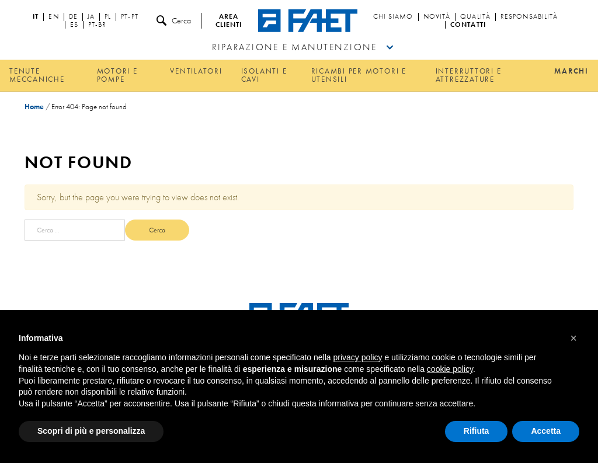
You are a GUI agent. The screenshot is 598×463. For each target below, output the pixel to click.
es (74, 25)
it (36, 17)
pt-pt (129, 17)
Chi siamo (393, 17)
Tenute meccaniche (37, 75)
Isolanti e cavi (264, 75)
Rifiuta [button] (476, 431)
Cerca (174, 20)
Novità (437, 17)
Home (34, 107)
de (73, 17)
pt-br (97, 25)
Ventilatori (196, 71)
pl (108, 17)
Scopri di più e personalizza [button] (91, 431)
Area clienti (228, 21)
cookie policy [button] (450, 369)
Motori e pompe (117, 75)
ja (91, 17)
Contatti (468, 25)
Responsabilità (529, 17)
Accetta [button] (546, 431)
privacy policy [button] (358, 357)
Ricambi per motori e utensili (358, 75)
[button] (573, 338)
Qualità (475, 17)
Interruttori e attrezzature (469, 75)
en (53, 17)
